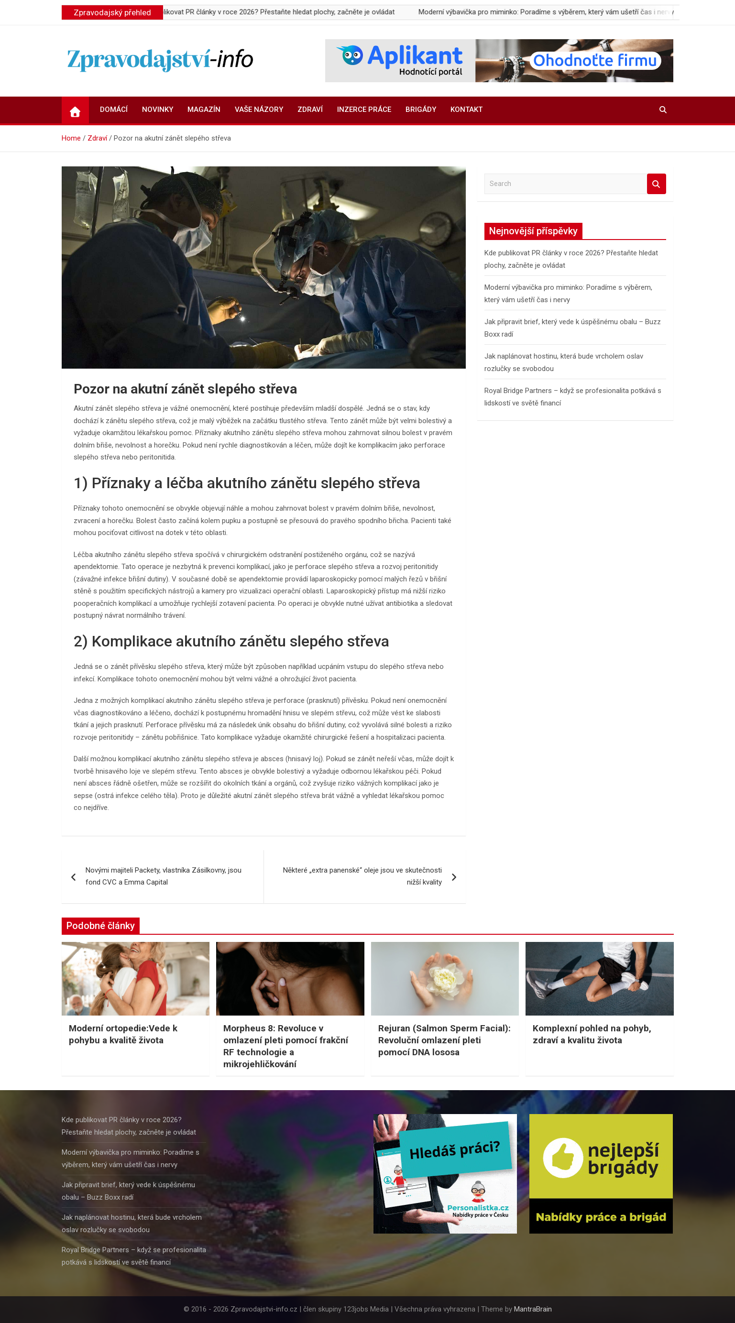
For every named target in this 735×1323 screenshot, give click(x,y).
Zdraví (310, 109)
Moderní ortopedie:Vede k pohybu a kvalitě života (123, 1034)
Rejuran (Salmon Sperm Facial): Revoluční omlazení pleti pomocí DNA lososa (444, 1040)
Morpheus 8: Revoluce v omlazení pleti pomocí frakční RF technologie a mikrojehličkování (285, 1046)
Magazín (203, 109)
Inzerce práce (364, 109)
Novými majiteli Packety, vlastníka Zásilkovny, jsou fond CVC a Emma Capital (163, 876)
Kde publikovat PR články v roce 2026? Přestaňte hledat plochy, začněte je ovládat (274, 12)
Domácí (114, 109)
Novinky (157, 109)
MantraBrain (533, 1309)
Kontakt (466, 109)
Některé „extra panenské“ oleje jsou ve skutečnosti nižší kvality (362, 876)
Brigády (421, 109)
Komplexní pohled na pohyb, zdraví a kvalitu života (592, 1034)
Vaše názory (259, 109)
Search (656, 184)
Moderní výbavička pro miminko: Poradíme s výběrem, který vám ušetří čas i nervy (553, 12)
